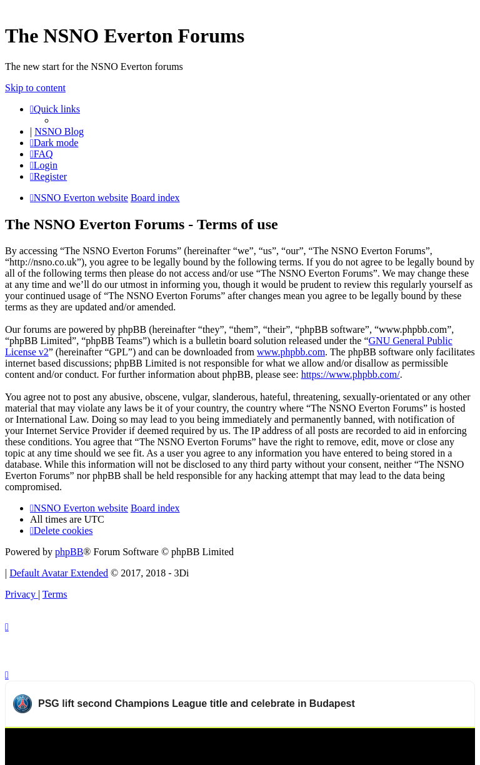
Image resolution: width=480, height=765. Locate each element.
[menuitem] (41, 154)
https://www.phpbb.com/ (350, 374)
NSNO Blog (59, 131)
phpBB (69, 551)
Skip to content (35, 87)
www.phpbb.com (291, 352)
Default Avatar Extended (58, 573)
